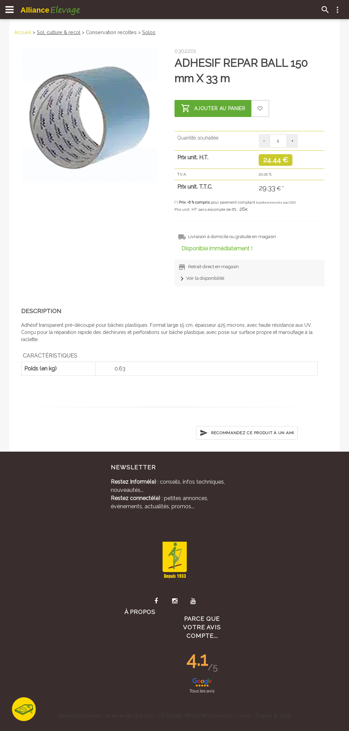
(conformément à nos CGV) (275, 202)
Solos (148, 32)
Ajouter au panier (213, 108)
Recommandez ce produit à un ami (247, 433)
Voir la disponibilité (201, 278)
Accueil (22, 32)
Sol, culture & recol (58, 32)
